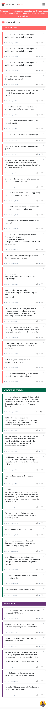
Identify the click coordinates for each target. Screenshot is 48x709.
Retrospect (12, 4)
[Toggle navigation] (44, 4)
